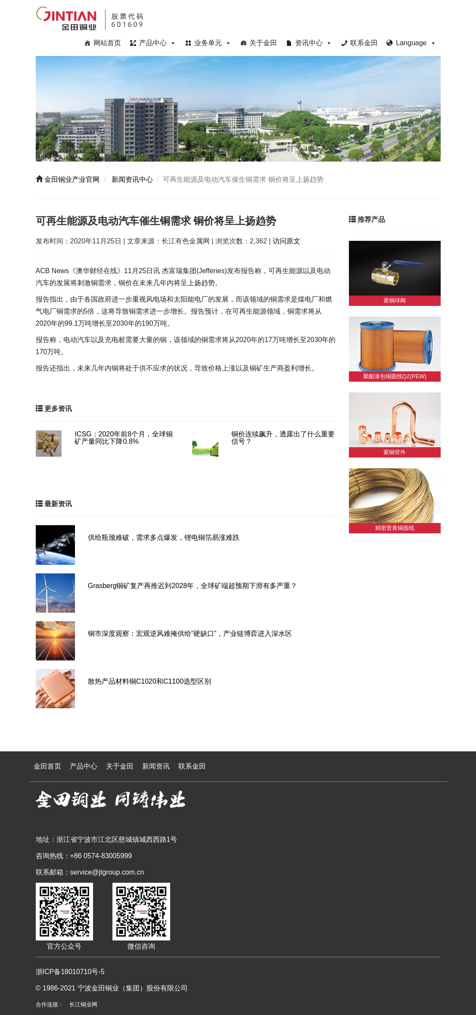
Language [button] (416, 43)
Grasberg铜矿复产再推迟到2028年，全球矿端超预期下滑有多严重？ (192, 585)
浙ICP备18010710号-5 (70, 971)
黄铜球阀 (394, 300)
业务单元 (212, 43)
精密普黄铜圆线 (394, 528)
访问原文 (286, 241)
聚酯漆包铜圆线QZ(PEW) (394, 376)
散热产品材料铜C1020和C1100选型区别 (149, 681)
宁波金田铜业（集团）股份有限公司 (133, 988)
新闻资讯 (156, 766)
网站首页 (107, 43)
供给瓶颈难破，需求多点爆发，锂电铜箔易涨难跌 (164, 537)
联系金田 (364, 43)
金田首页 (47, 766)
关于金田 (263, 43)
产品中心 (157, 43)
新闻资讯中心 (130, 179)
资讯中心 (313, 43)
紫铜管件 (394, 452)
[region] (238, 109)
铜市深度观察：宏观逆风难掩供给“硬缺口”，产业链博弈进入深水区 (190, 633)
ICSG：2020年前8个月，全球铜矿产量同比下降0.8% (124, 437)
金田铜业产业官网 (71, 179)
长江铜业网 (83, 1004)
